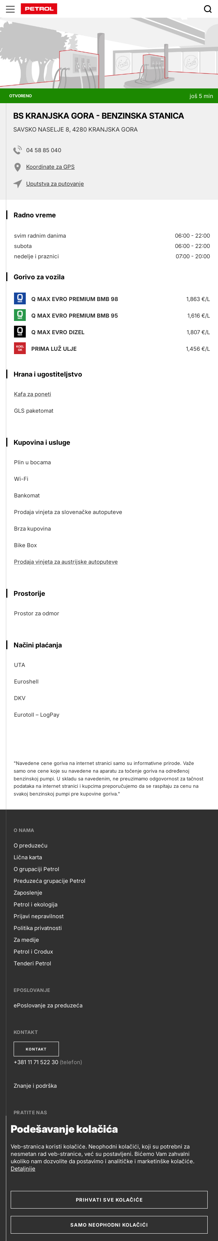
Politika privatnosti (38, 927)
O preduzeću (31, 845)
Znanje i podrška (35, 1085)
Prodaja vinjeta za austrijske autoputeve (66, 561)
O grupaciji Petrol (36, 869)
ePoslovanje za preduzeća (48, 1005)
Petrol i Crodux (33, 951)
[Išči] (207, 8)
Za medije (26, 939)
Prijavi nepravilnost (39, 916)
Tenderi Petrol (32, 963)
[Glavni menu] (10, 8)
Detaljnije (23, 1168)
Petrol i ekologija (35, 904)
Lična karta (28, 857)
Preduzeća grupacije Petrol (49, 880)
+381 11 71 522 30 (36, 1062)
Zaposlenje (28, 892)
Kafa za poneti (32, 394)
